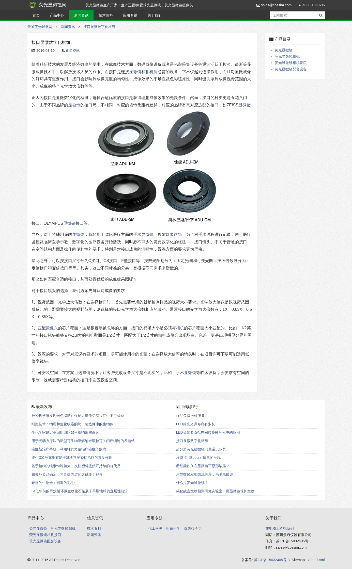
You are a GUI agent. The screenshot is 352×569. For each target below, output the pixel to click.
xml (322, 560)
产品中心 (57, 15)
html (314, 560)
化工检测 (155, 528)
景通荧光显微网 (52, 5)
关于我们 (154, 15)
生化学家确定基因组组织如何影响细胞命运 (65, 432)
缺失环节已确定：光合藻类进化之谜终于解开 (67, 474)
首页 (36, 15)
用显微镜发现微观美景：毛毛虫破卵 (204, 474)
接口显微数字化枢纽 (99, 27)
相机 (149, 72)
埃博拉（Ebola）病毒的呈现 (198, 458)
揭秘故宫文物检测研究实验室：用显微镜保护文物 (215, 491)
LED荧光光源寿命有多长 (195, 424)
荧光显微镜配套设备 (291, 69)
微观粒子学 (193, 528)
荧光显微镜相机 (287, 56)
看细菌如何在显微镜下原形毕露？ (202, 466)
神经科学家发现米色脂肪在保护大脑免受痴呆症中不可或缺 (78, 416)
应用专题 (130, 15)
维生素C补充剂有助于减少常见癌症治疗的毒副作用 (72, 458)
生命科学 (173, 528)
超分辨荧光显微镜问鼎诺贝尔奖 (201, 449)
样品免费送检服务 (190, 416)
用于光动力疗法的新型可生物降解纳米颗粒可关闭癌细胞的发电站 (83, 441)
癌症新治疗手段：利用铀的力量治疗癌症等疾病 (69, 449)
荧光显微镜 (284, 50)
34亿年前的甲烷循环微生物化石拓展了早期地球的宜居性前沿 (80, 491)
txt (309, 560)
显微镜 (135, 72)
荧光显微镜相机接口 (291, 63)
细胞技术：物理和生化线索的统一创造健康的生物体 (72, 424)
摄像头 (52, 328)
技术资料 (106, 15)
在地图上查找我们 (279, 528)
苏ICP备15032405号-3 (272, 560)
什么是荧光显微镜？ (192, 483)
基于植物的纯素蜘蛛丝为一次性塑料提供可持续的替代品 (76, 466)
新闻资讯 (81, 15)
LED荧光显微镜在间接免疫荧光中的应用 (208, 432)
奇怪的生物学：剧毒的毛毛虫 (55, 483)
